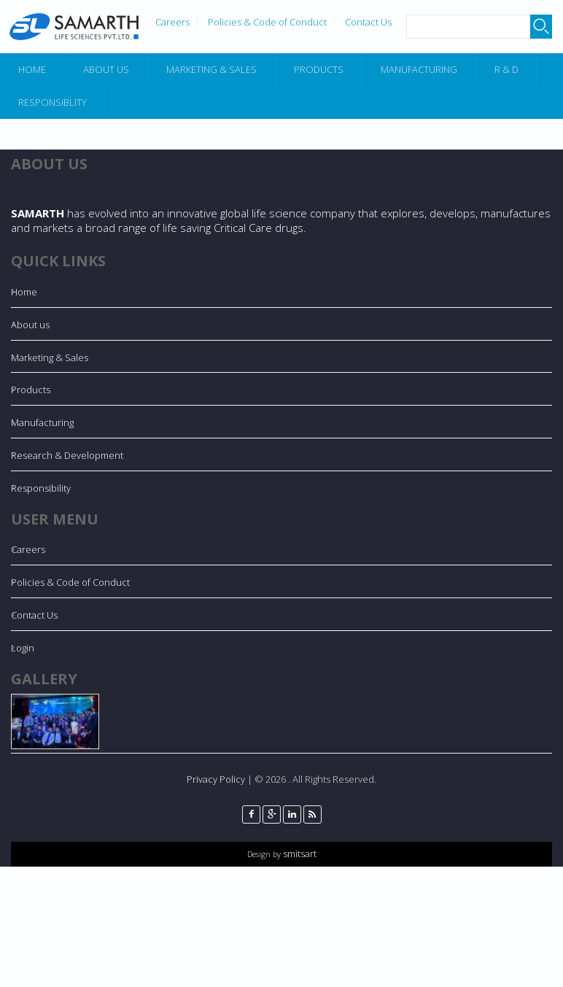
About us (30, 324)
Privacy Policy (216, 779)
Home (32, 69)
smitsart (299, 853)
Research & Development (67, 455)
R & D (506, 69)
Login (22, 647)
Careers (172, 22)
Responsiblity (52, 102)
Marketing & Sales (211, 69)
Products (318, 69)
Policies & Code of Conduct (267, 22)
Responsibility (41, 488)
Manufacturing (419, 69)
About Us (106, 69)
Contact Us (368, 22)
